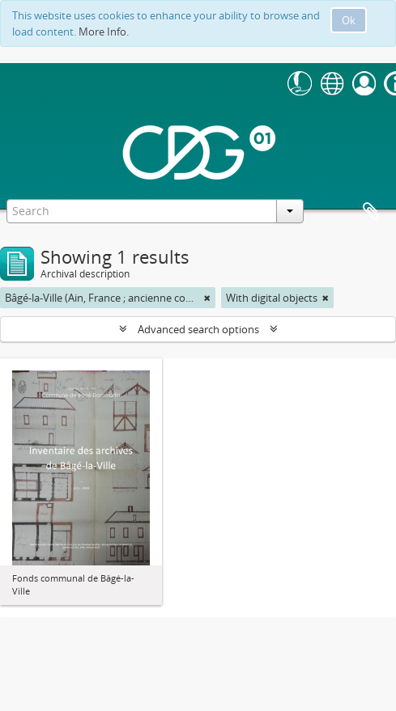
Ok (349, 20)
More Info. (104, 31)
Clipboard (371, 212)
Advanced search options (198, 329)
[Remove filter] (207, 298)
